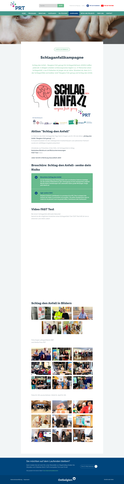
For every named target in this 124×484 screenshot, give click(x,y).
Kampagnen (74, 13)
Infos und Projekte (87, 13)
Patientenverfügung (74, 5)
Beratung (42, 13)
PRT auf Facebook (93, 5)
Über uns (100, 13)
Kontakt (109, 13)
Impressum (26, 479)
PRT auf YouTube (107, 5)
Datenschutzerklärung (16, 479)
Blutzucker (63, 13)
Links (83, 5)
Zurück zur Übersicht (62, 49)
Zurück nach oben (109, 479)
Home (24, 13)
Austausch (52, 13)
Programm (32, 13)
